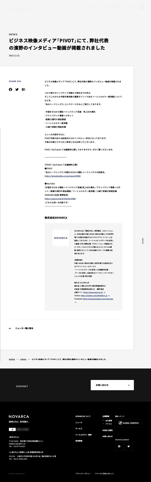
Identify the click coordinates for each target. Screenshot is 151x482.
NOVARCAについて (43, 6)
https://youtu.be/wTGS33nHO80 (60, 198)
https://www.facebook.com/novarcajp (98, 299)
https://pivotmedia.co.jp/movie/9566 (63, 176)
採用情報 (105, 6)
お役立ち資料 (107, 430)
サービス (71, 6)
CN (26, 429)
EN (19, 429)
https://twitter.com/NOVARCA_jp (94, 295)
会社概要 (117, 6)
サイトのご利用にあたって (104, 473)
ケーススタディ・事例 (87, 6)
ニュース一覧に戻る (24, 328)
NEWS (23, 359)
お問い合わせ (130, 6)
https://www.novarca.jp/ (93, 292)
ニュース (59, 6)
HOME (12, 359)
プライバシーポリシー (83, 473)
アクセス (108, 424)
